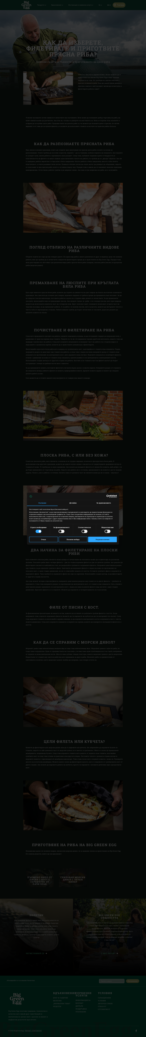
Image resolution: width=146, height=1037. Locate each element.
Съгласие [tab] (42, 503)
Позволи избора (73, 539)
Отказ (43, 539)
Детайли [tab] (73, 503)
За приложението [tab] (104, 503)
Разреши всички (102, 539)
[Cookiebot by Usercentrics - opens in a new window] (108, 496)
